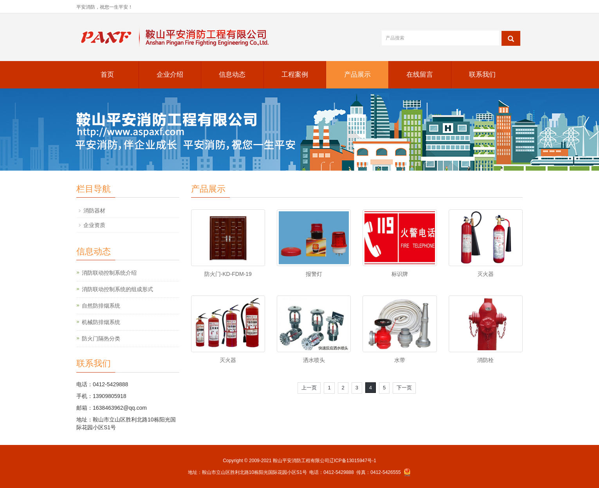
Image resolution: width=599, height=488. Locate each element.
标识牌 (400, 274)
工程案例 (294, 74)
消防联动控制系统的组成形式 (117, 289)
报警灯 (314, 274)
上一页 (309, 388)
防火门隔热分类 (101, 338)
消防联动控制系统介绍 (109, 273)
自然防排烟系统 (101, 306)
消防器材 (94, 210)
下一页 (404, 388)
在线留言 (419, 74)
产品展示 (357, 74)
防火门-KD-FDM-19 (228, 274)
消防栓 (485, 360)
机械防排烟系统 (101, 322)
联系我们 (482, 74)
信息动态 (232, 74)
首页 (107, 74)
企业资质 (94, 225)
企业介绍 (170, 74)
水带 (399, 360)
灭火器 (485, 274)
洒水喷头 (314, 360)
